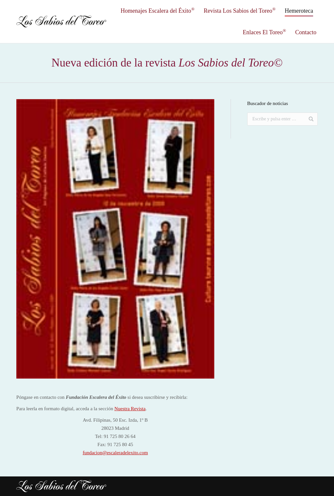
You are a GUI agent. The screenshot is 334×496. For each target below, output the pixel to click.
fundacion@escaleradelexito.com (115, 452)
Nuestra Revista (129, 408)
